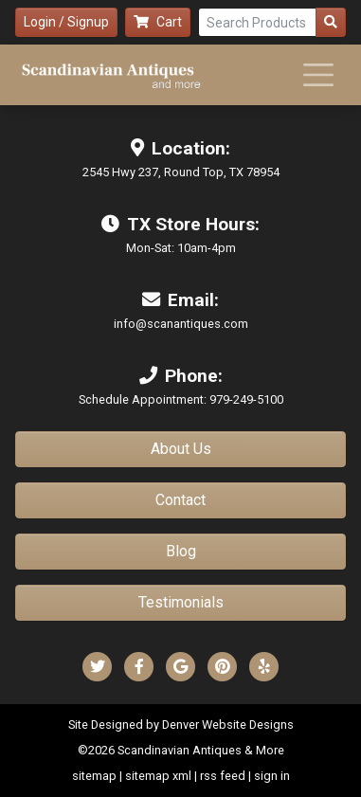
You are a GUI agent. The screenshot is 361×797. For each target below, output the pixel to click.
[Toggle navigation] (318, 75)
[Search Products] (257, 22)
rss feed (222, 776)
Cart (158, 21)
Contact (180, 500)
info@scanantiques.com (181, 324)
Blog (181, 551)
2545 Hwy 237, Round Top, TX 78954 (181, 172)
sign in (272, 776)
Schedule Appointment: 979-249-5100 (181, 399)
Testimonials (181, 602)
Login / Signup (66, 21)
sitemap (94, 776)
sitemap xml (158, 776)
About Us (181, 449)
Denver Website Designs (228, 724)
